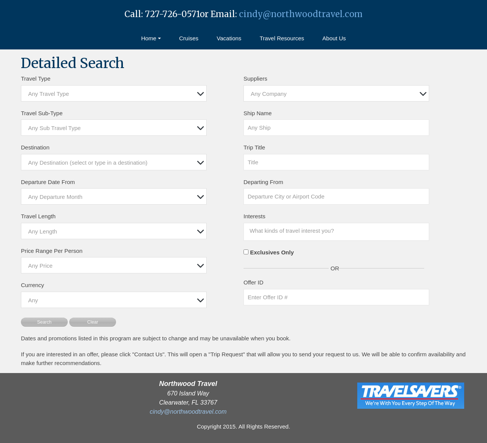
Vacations (229, 38)
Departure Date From (48, 182)
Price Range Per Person (52, 251)
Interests (255, 216)
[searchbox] (338, 231)
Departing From (263, 182)
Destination (35, 147)
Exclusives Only (272, 252)
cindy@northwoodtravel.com (301, 14)
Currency (32, 285)
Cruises (189, 38)
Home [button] (148, 38)
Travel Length (38, 216)
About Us (334, 38)
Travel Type (36, 78)
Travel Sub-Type (42, 113)
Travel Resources (281, 38)
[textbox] (115, 94)
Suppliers (255, 78)
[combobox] (114, 93)
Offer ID (253, 282)
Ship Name (258, 113)
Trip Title (254, 147)
